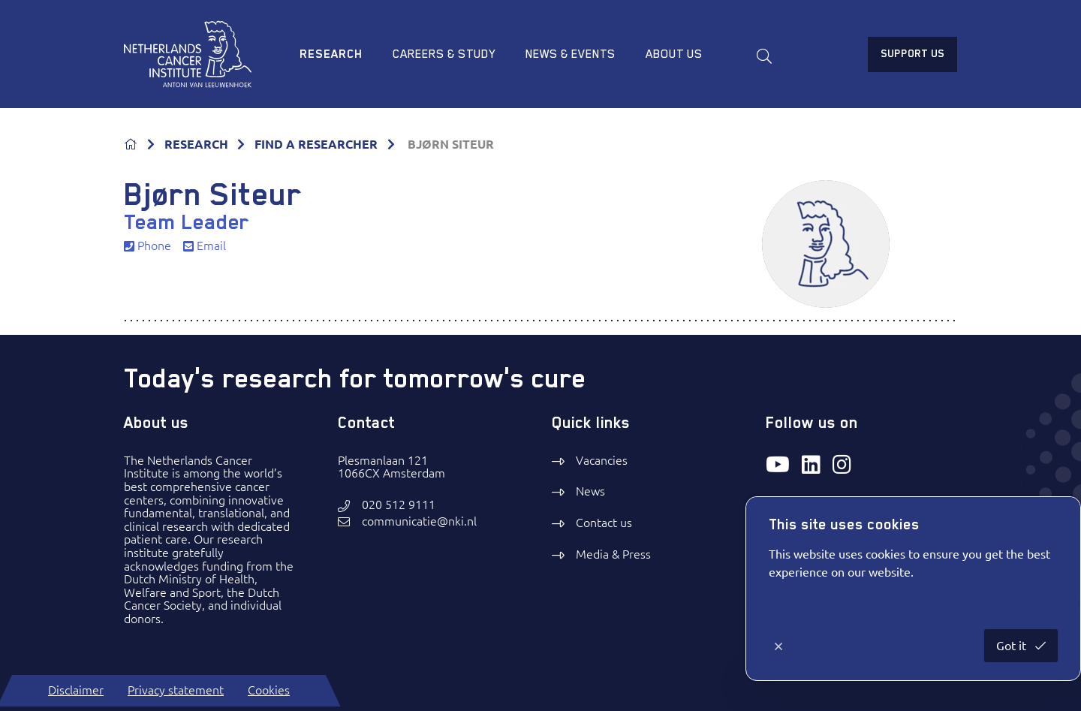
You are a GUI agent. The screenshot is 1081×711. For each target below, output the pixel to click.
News (590, 491)
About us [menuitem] (674, 54)
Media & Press (613, 554)
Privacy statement (176, 690)
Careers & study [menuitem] (444, 54)
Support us (912, 53)
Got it (1012, 645)
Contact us (604, 522)
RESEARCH (196, 144)
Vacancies (602, 460)
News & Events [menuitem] (570, 54)
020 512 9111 (398, 505)
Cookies (269, 690)
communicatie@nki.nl (419, 521)
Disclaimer (76, 690)
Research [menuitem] (331, 54)
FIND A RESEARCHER (316, 144)
